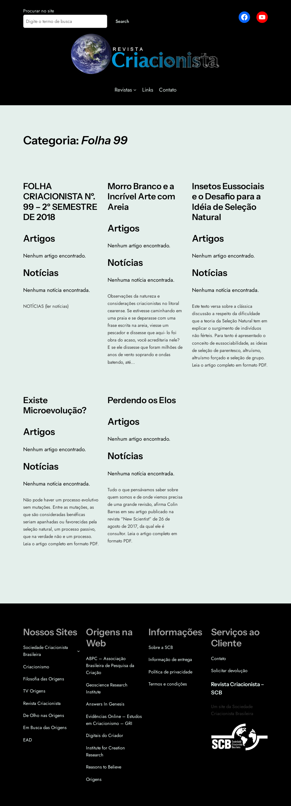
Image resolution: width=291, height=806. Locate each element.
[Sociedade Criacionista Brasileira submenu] (78, 651)
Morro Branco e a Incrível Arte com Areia (141, 196)
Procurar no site (38, 11)
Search (122, 21)
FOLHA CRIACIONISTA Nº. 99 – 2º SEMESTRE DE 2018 (60, 201)
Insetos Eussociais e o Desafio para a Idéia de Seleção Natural (228, 201)
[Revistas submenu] (134, 89)
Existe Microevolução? (55, 405)
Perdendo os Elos (142, 400)
